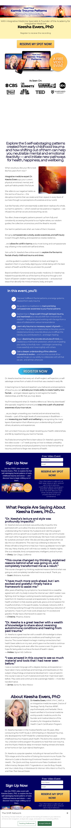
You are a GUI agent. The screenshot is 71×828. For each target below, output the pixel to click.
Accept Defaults (45, 823)
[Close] (67, 813)
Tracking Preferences (27, 823)
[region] (35, 818)
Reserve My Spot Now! (52, 473)
